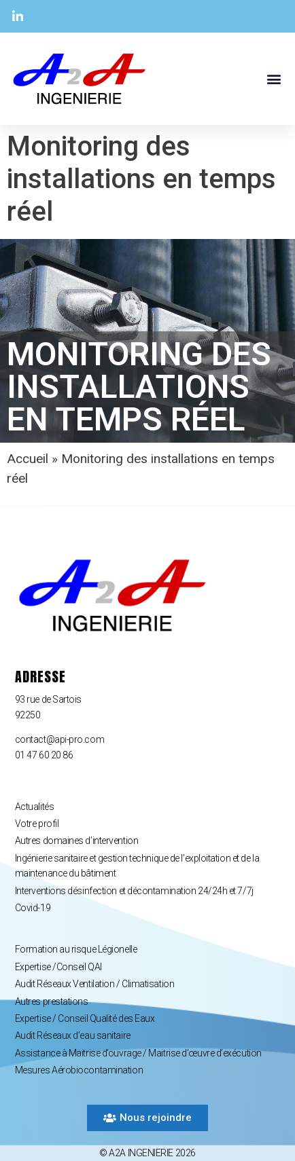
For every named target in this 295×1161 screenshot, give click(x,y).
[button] (273, 79)
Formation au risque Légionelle (76, 949)
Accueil (27, 458)
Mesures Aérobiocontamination (79, 1070)
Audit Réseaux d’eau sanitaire (73, 1035)
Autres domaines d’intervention (77, 840)
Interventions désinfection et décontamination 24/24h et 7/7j (134, 890)
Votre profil (37, 823)
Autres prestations (51, 1001)
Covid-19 (32, 907)
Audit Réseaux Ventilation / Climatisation (95, 983)
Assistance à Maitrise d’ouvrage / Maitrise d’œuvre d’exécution (138, 1053)
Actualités (34, 806)
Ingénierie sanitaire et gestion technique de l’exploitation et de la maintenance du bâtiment (137, 866)
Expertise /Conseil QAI (58, 966)
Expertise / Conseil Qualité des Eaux (85, 1018)
